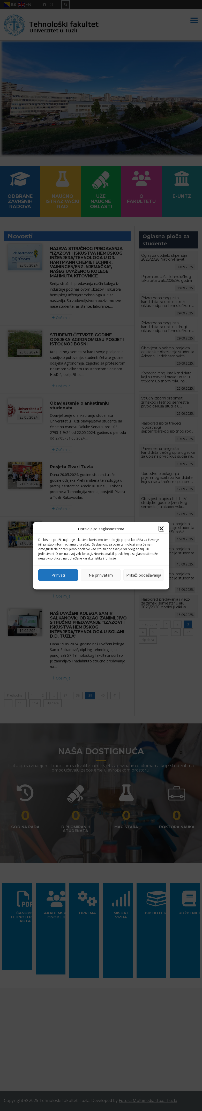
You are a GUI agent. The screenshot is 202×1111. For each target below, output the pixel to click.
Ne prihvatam (101, 575)
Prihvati (58, 575)
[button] (161, 528)
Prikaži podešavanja (143, 575)
